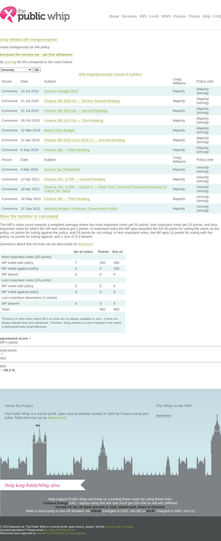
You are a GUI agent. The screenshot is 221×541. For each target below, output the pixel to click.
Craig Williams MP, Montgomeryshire (28, 39)
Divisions (129, 16)
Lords (154, 16)
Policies (180, 16)
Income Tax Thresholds (62, 169)
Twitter (194, 16)
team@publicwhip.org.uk (59, 530)
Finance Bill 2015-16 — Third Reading (73, 120)
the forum (85, 244)
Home (114, 16)
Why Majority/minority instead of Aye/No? (110, 74)
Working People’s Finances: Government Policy (81, 208)
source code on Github (120, 526)
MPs (143, 16)
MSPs (166, 16)
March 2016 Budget (59, 130)
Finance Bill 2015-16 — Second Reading (75, 111)
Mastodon (163, 415)
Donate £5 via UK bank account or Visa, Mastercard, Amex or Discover (110, 507)
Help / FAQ (212, 16)
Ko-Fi (151, 511)
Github (96, 511)
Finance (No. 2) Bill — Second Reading (74, 179)
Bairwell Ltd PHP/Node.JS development (61, 533)
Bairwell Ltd (57, 418)
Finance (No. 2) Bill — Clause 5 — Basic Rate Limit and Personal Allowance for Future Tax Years (105, 189)
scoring (10, 62)
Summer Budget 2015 (61, 91)
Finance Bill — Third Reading (66, 150)
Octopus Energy (55, 503)
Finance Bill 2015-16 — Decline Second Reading (82, 101)
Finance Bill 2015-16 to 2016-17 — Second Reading (84, 140)
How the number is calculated (29, 216)
